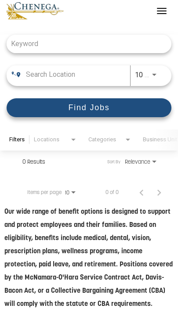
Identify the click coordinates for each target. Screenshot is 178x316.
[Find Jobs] (89, 107)
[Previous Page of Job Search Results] (141, 192)
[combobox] (84, 43)
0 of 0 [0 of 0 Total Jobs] (112, 192)
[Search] (89, 107)
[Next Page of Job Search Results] (159, 192)
